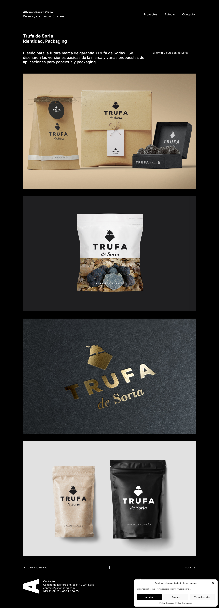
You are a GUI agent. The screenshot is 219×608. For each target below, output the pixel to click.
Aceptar (149, 597)
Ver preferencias (202, 597)
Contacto (188, 14)
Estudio (170, 14)
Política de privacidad (183, 603)
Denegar (176, 597)
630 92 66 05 (70, 591)
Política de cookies (167, 603)
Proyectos (150, 14)
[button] (213, 583)
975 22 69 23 (51, 591)
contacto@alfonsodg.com (59, 588)
